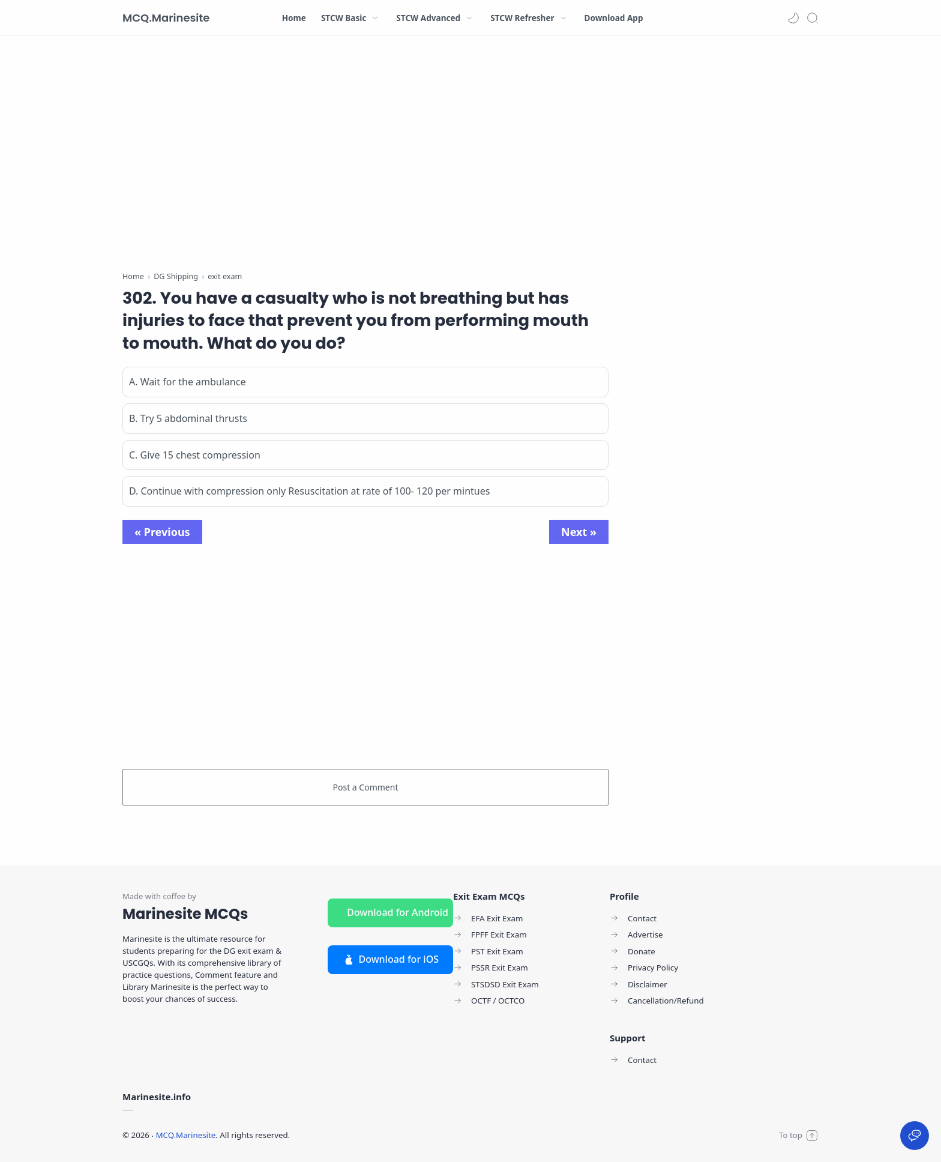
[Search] (813, 18)
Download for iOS (390, 959)
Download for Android (397, 912)
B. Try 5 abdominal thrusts (188, 418)
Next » (579, 532)
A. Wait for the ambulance (187, 381)
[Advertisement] (365, 156)
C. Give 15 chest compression (194, 455)
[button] (793, 18)
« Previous (162, 532)
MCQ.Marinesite (165, 17)
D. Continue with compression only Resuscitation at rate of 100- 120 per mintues (309, 491)
